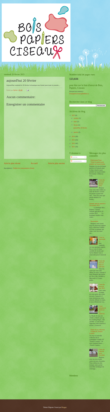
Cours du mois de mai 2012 (102, 286)
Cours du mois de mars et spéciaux (102, 264)
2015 (73, 115)
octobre (76, 118)
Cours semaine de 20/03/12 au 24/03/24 (102, 310)
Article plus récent (12, 163)
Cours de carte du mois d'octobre (102, 352)
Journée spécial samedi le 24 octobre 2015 (97, 204)
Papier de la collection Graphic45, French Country (97, 331)
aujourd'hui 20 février (80, 128)
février (76, 125)
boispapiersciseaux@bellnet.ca (79, 94)
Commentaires (76, 161)
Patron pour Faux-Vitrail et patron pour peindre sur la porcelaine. (97, 162)
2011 (73, 147)
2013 (73, 140)
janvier (76, 132)
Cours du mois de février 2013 (102, 183)
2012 (73, 143)
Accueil (34, 163)
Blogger (63, 407)
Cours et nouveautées (102, 239)
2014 (73, 136)
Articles (74, 157)
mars (75, 121)
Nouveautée (94, 221)
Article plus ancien (56, 163)
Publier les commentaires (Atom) (23, 168)
